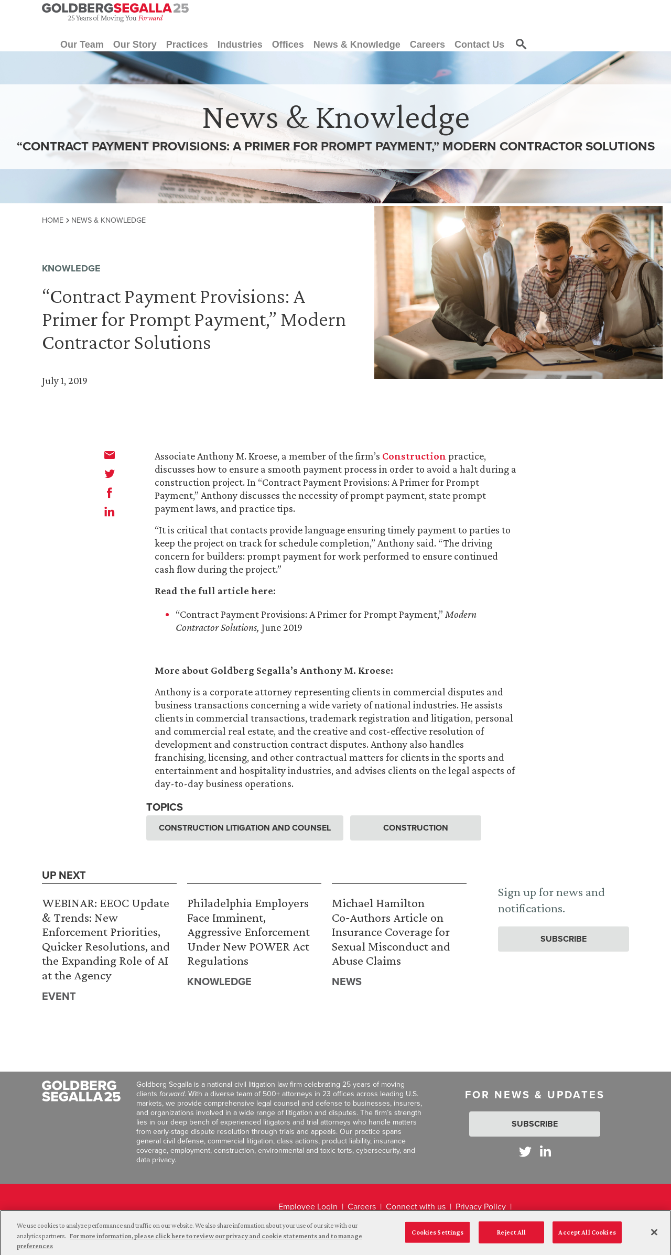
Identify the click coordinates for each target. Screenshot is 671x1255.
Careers (362, 1207)
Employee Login (308, 1207)
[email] (109, 455)
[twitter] (109, 473)
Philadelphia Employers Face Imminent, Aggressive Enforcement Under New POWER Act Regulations (248, 931)
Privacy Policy (481, 1207)
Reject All (511, 1237)
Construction (414, 456)
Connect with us (416, 1207)
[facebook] (109, 492)
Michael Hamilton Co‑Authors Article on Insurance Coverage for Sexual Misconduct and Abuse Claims (391, 931)
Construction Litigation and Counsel (245, 828)
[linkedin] (109, 511)
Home (52, 220)
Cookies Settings (437, 1237)
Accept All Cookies (586, 1237)
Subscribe (563, 939)
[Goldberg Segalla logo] (115, 12)
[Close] (654, 1237)
